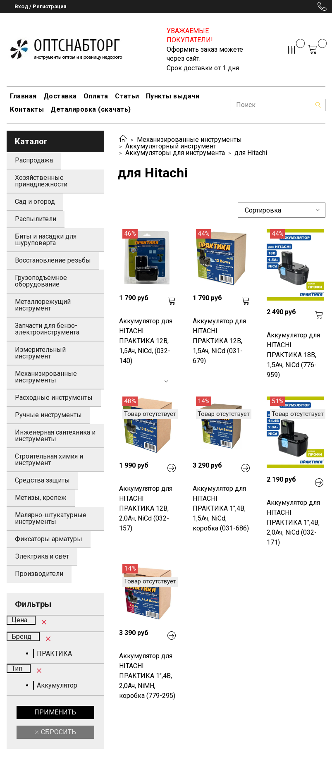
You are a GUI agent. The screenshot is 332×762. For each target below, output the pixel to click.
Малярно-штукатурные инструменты (50, 518)
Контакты (27, 109)
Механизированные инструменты (189, 139)
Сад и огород (35, 201)
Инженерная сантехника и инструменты (55, 435)
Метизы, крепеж (41, 498)
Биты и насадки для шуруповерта (45, 239)
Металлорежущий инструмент (43, 305)
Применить (55, 712)
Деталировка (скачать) (90, 109)
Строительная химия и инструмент (49, 459)
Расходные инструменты (54, 397)
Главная (23, 96)
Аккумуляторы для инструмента (175, 153)
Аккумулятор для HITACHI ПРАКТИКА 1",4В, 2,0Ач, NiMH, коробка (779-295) (147, 676)
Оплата (96, 96)
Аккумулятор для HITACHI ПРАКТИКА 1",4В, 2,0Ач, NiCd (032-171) (293, 522)
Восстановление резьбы (53, 260)
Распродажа (34, 160)
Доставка (60, 96)
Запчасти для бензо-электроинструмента (47, 329)
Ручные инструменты (48, 415)
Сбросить (57, 732)
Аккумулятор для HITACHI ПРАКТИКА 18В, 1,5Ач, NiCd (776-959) (293, 355)
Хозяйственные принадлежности (41, 181)
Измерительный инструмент (40, 353)
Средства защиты (42, 480)
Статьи (127, 96)
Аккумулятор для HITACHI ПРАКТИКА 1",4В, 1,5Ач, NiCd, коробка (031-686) (221, 508)
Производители (39, 574)
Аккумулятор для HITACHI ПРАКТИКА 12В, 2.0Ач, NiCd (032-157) (145, 508)
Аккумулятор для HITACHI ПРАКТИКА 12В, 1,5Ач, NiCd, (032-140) (145, 341)
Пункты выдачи (173, 96)
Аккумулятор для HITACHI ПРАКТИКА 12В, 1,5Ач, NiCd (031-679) (219, 341)
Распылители (35, 219)
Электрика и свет (42, 556)
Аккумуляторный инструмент (170, 146)
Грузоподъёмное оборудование (41, 281)
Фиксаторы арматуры (48, 539)
